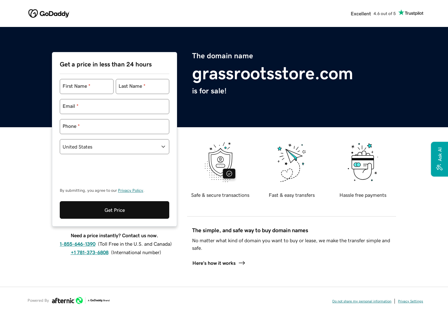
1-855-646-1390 (77, 218)
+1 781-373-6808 (90, 226)
